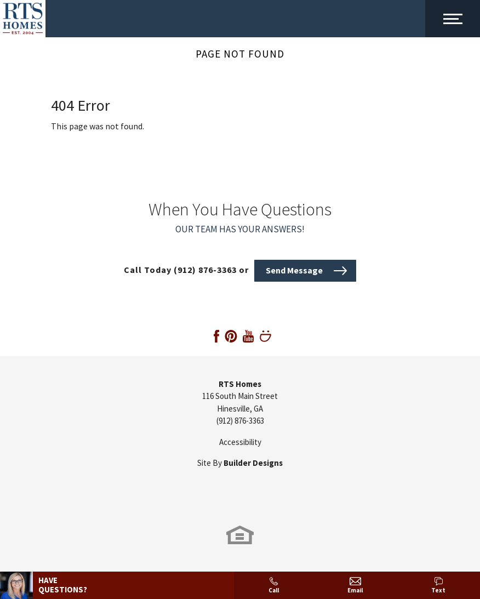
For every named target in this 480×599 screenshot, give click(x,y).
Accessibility (240, 442)
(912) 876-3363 (240, 420)
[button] (305, 269)
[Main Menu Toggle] (452, 18)
